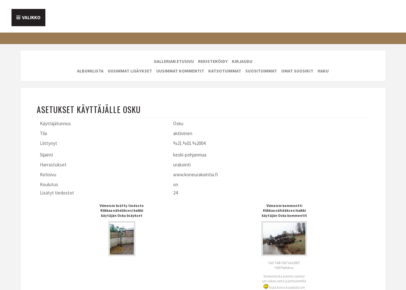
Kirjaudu (242, 61)
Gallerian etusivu (174, 61)
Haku (323, 71)
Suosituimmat (261, 71)
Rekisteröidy (213, 61)
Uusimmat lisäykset (130, 71)
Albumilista (90, 71)
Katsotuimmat (224, 71)
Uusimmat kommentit (180, 71)
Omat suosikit (297, 71)
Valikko (31, 17)
